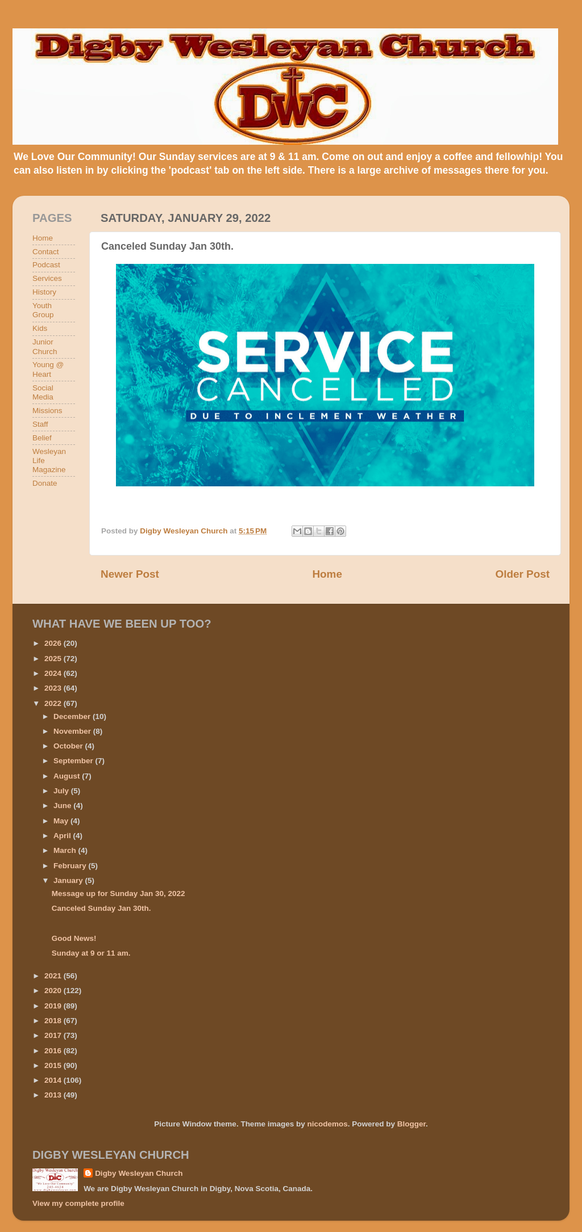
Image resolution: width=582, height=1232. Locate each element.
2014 (54, 1080)
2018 (54, 1020)
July (62, 791)
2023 (54, 688)
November (73, 731)
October (69, 746)
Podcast (46, 264)
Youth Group (43, 310)
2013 (54, 1095)
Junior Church (44, 346)
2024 (54, 673)
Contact (45, 251)
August (67, 776)
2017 (54, 1035)
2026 (54, 643)
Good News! (74, 938)
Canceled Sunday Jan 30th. (101, 908)
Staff (40, 424)
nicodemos (327, 1124)
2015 (54, 1065)
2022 (54, 703)
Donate (44, 483)
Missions (47, 410)
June (63, 805)
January (69, 880)
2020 (54, 990)
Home (327, 574)
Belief (42, 438)
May (61, 821)
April (63, 835)
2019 (54, 1006)
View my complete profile (78, 1203)
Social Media (42, 392)
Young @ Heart (48, 369)
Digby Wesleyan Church (138, 1173)
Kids (39, 328)
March (65, 850)
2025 (54, 658)
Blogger (411, 1124)
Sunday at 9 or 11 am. (91, 953)
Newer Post (130, 574)
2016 (54, 1050)
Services (47, 278)
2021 (54, 976)
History (44, 292)
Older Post (522, 574)
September (74, 760)
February (71, 865)
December (73, 716)
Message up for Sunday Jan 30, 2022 (118, 893)
